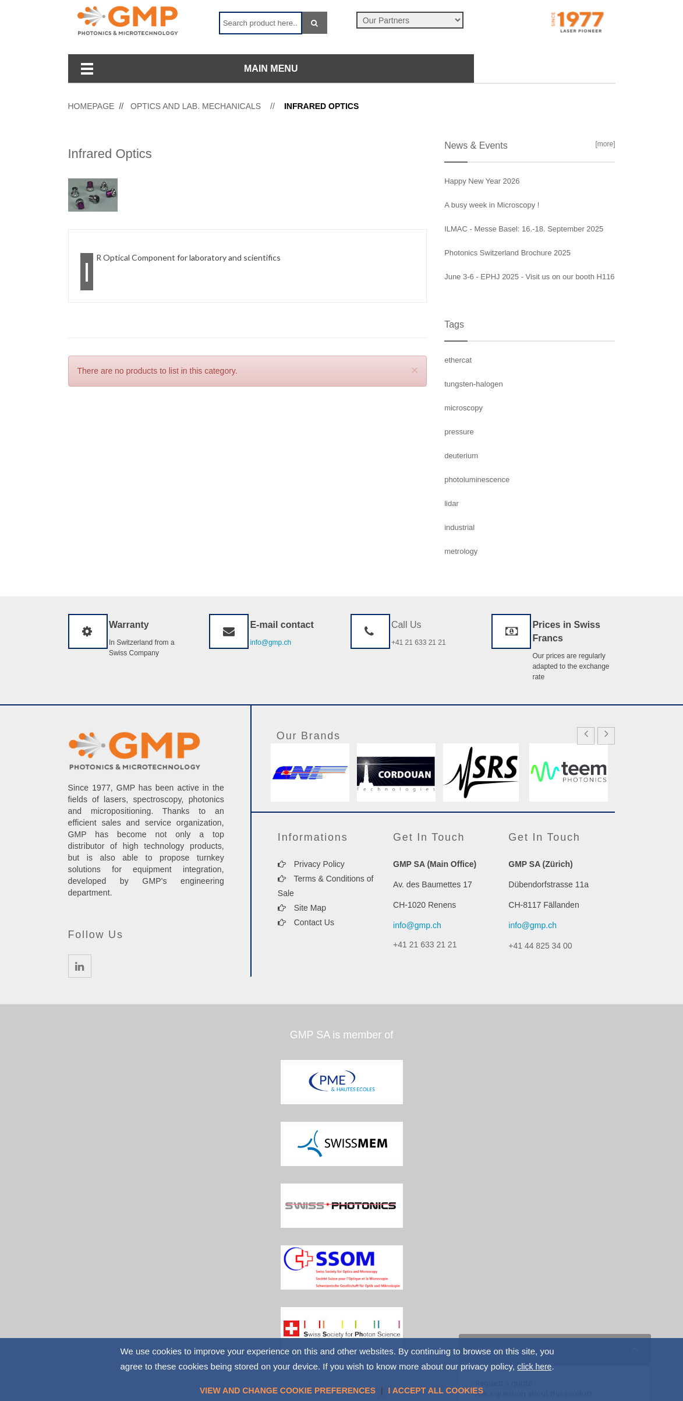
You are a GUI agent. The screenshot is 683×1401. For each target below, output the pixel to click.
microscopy (463, 407)
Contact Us (306, 922)
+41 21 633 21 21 (418, 642)
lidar (451, 503)
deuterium (461, 455)
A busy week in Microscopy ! (491, 205)
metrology (460, 551)
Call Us (406, 625)
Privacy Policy (311, 864)
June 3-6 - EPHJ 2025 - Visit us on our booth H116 (529, 276)
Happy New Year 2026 (481, 181)
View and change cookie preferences (288, 1390)
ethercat (458, 360)
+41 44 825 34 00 (540, 945)
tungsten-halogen (473, 384)
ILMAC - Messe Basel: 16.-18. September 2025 (523, 228)
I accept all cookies (435, 1390)
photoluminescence (476, 479)
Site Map (302, 907)
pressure (459, 431)
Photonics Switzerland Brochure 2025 (507, 252)
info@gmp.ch (270, 642)
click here (534, 1366)
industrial (459, 527)
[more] (603, 144)
